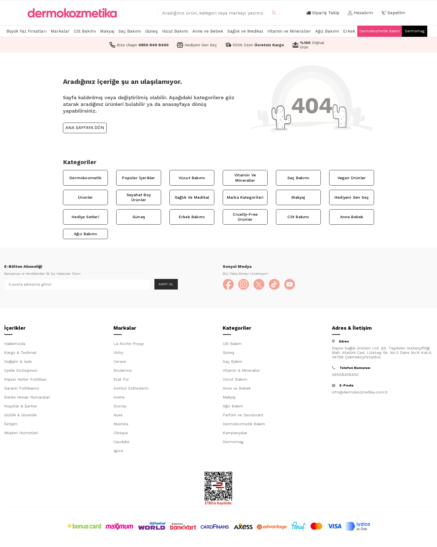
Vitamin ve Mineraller (289, 31)
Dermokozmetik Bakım (379, 31)
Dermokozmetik (85, 178)
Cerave (119, 361)
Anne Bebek (351, 217)
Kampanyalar (235, 433)
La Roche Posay (128, 343)
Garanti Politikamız (21, 388)
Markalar (60, 31)
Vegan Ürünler (352, 178)
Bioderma (122, 370)
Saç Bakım (232, 361)
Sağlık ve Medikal (245, 31)
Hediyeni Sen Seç (351, 197)
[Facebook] (228, 284)
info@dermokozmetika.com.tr (360, 392)
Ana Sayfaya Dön (84, 127)
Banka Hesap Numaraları (27, 397)
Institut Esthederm (131, 388)
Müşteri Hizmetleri (21, 433)
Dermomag (414, 31)
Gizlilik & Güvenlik (20, 415)
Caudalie (121, 441)
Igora (118, 450)
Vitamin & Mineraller (241, 370)
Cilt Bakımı (85, 31)
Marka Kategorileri (245, 197)
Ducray (119, 406)
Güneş (151, 31)
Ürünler (85, 197)
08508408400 (345, 374)
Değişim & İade (18, 361)
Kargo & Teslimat (20, 352)
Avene (119, 397)
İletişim (11, 424)
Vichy (118, 352)
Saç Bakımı (129, 31)
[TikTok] (274, 284)
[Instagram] (243, 284)
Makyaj (107, 31)
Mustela (120, 424)
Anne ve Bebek (207, 31)
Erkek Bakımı (192, 217)
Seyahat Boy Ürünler (139, 197)
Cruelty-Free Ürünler (245, 217)
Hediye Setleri (85, 217)
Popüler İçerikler (138, 178)
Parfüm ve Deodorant (243, 415)
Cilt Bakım (232, 343)
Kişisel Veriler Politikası (25, 379)
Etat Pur (121, 379)
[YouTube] (289, 284)
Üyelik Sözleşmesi (20, 370)
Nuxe (118, 415)
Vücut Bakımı (175, 31)
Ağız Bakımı (327, 31)
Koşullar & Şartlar (20, 406)
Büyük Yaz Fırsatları (26, 31)
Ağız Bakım (233, 406)
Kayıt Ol (166, 284)
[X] (258, 284)
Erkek (349, 31)
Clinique (120, 433)
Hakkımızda (14, 343)
